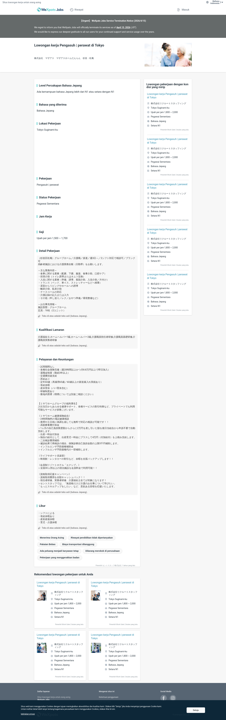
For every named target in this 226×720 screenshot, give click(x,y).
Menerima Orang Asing (52, 537)
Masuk (183, 10)
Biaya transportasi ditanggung (78, 544)
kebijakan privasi (28, 714)
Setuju (196, 710)
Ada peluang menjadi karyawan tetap (59, 551)
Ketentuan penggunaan (108, 697)
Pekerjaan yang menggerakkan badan (59, 557)
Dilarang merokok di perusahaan (102, 551)
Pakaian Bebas (47, 544)
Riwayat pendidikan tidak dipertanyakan (92, 537)
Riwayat (76, 10)
